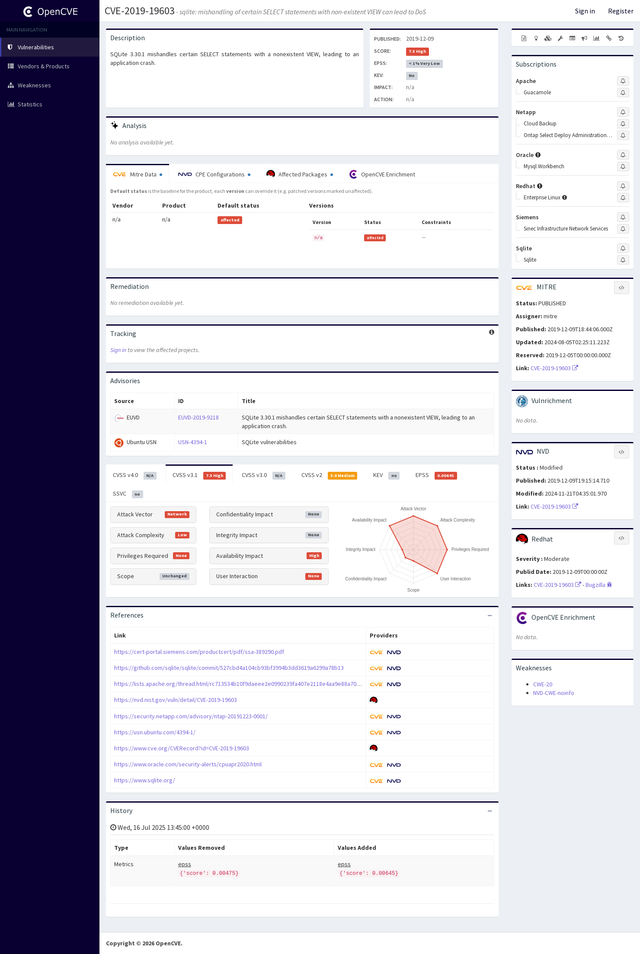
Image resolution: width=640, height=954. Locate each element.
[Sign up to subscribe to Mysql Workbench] (623, 166)
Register (621, 10)
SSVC (128, 494)
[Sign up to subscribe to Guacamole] (623, 92)
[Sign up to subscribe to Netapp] (623, 112)
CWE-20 (542, 684)
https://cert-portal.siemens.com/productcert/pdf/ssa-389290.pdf (199, 652)
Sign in (585, 10)
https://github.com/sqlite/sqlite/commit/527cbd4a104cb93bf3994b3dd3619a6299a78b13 (229, 668)
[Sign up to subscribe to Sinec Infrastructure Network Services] (623, 229)
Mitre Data (137, 174)
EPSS (436, 475)
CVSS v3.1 (199, 475)
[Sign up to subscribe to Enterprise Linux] (623, 197)
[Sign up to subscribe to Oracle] (623, 155)
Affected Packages (299, 174)
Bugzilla (599, 585)
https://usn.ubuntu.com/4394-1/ (154, 732)
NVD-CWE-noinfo (553, 693)
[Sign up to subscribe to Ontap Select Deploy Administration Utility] (623, 135)
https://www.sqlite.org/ (144, 780)
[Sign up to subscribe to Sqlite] (623, 248)
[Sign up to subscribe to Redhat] (623, 186)
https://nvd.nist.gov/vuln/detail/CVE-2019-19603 (175, 700)
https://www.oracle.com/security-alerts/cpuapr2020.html (188, 764)
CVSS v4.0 (135, 475)
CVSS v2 (329, 475)
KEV (386, 475)
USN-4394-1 (192, 442)
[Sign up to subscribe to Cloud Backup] (623, 123)
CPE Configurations (214, 174)
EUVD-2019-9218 (198, 417)
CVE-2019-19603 (140, 10)
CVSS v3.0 (263, 475)
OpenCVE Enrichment (382, 174)
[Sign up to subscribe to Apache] (623, 81)
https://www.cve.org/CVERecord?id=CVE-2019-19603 (181, 748)
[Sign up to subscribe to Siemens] (623, 217)
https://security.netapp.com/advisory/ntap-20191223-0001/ (191, 716)
